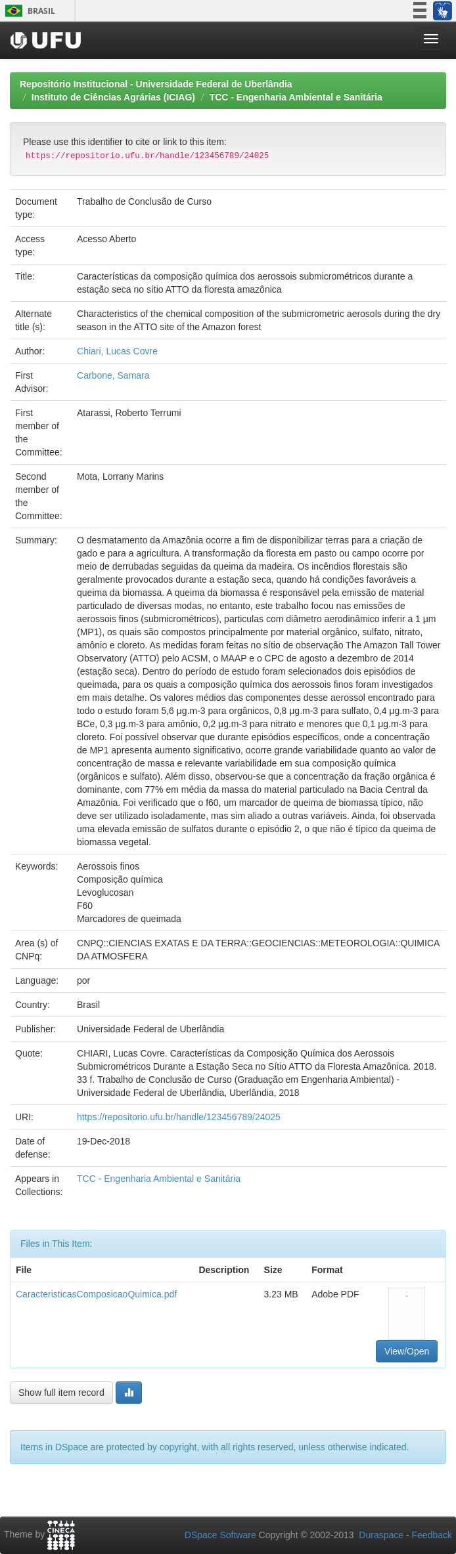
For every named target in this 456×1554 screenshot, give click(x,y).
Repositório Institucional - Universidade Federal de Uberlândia (156, 84)
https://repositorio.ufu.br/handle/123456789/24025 (179, 1117)
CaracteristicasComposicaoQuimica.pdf (96, 1294)
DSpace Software (220, 1535)
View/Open (406, 1351)
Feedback (432, 1535)
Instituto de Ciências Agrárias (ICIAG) (113, 97)
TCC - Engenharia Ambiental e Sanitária (296, 97)
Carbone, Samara (113, 375)
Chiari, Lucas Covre (117, 351)
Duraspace (381, 1535)
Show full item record (61, 1392)
